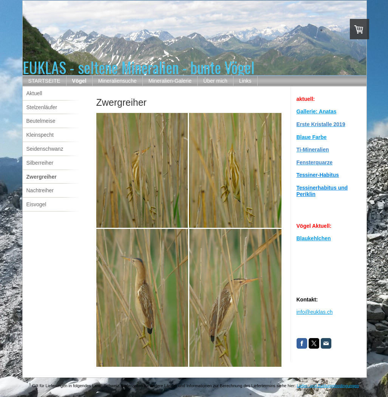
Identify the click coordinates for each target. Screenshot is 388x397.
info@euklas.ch (315, 312)
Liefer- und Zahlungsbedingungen (328, 385)
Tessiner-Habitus (318, 175)
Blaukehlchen (314, 238)
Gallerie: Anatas (317, 111)
